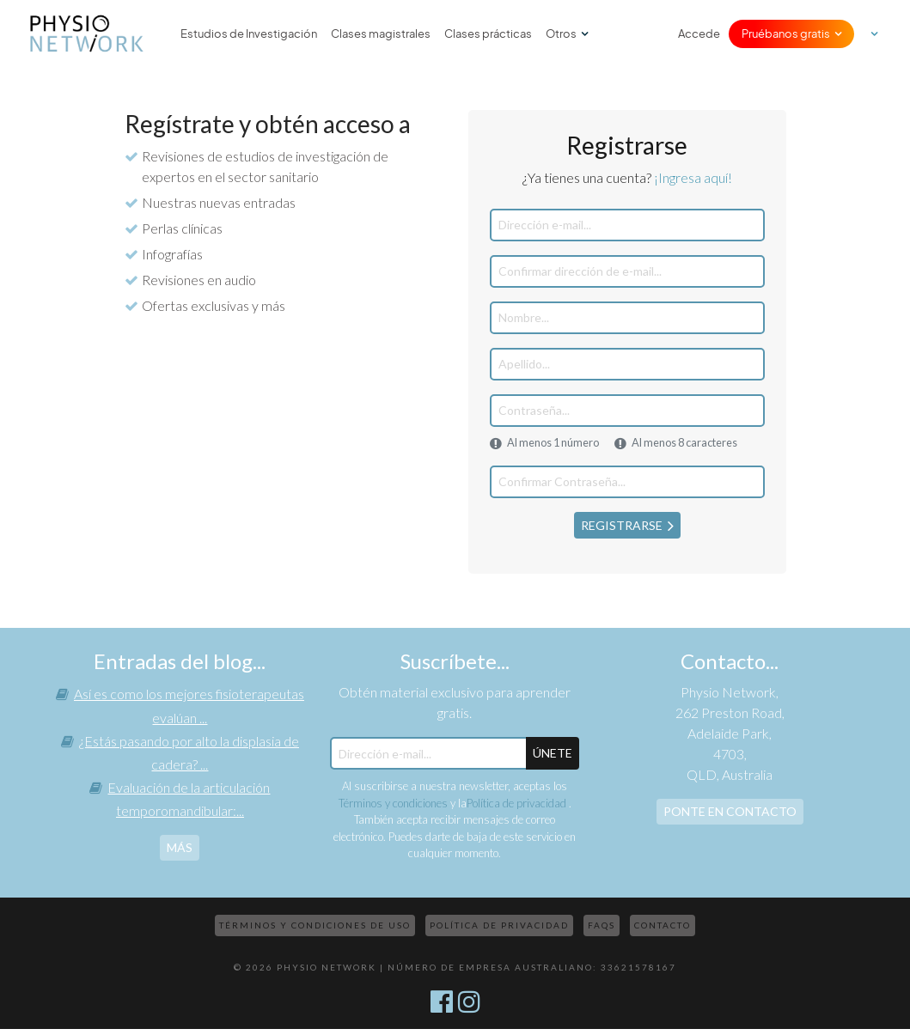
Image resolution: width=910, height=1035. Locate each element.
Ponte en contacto (730, 811)
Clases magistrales (381, 33)
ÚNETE (552, 753)
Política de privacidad (518, 803)
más (179, 847)
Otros (561, 33)
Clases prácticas (488, 33)
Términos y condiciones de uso (315, 925)
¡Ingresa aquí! (693, 177)
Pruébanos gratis (786, 33)
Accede (699, 33)
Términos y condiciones (393, 803)
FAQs (601, 925)
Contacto (662, 925)
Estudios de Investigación (248, 33)
